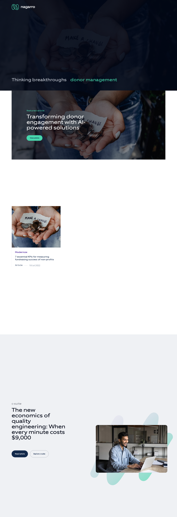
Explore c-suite (39, 454)
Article (19, 265)
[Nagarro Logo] (24, 7)
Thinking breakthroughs (39, 80)
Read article (20, 454)
